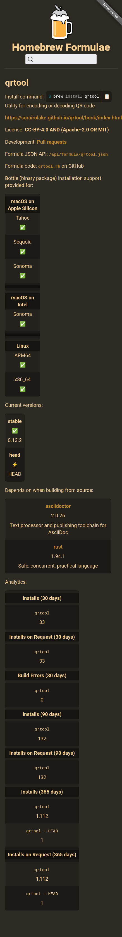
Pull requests (51, 142)
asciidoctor (58, 506)
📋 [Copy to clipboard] (107, 96)
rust (58, 546)
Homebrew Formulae (61, 47)
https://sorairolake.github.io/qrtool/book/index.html (63, 118)
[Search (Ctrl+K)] (61, 59)
